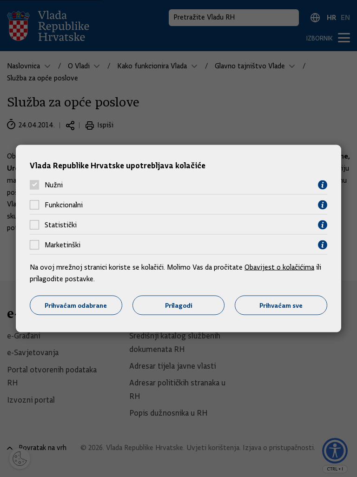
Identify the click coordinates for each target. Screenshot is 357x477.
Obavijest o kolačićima (279, 267)
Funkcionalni (64, 205)
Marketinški (62, 245)
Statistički (61, 225)
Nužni (54, 185)
